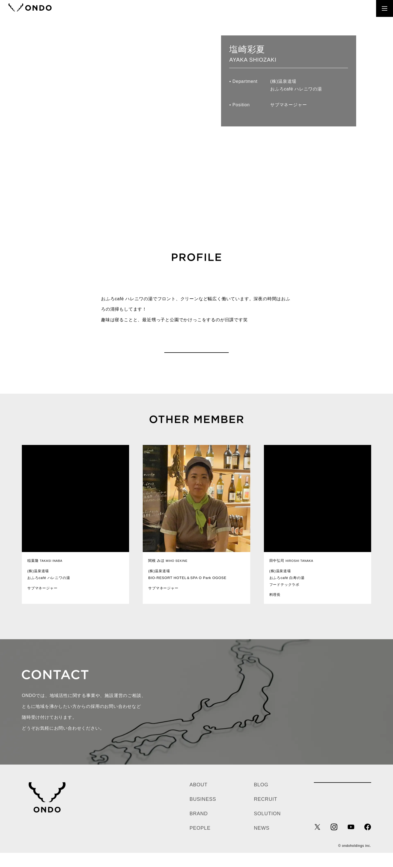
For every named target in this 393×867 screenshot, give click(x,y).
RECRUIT (350, 8)
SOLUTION (267, 827)
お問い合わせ (293, 715)
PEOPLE (199, 842)
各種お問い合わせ (342, 802)
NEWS (261, 842)
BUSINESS (202, 813)
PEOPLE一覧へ (196, 359)
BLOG (261, 799)
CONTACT (316, 8)
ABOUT (198, 799)
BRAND (198, 827)
